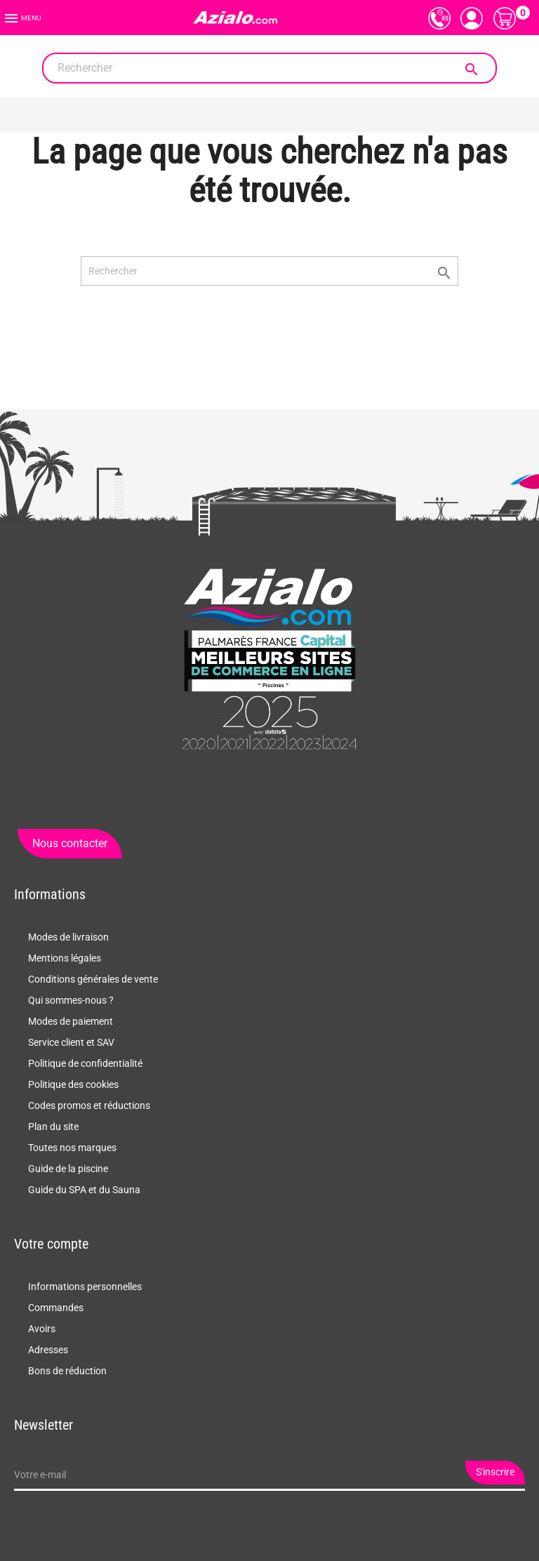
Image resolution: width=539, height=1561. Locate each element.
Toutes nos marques (72, 1147)
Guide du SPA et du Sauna (84, 1189)
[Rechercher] (269, 68)
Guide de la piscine (68, 1168)
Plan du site (53, 1126)
